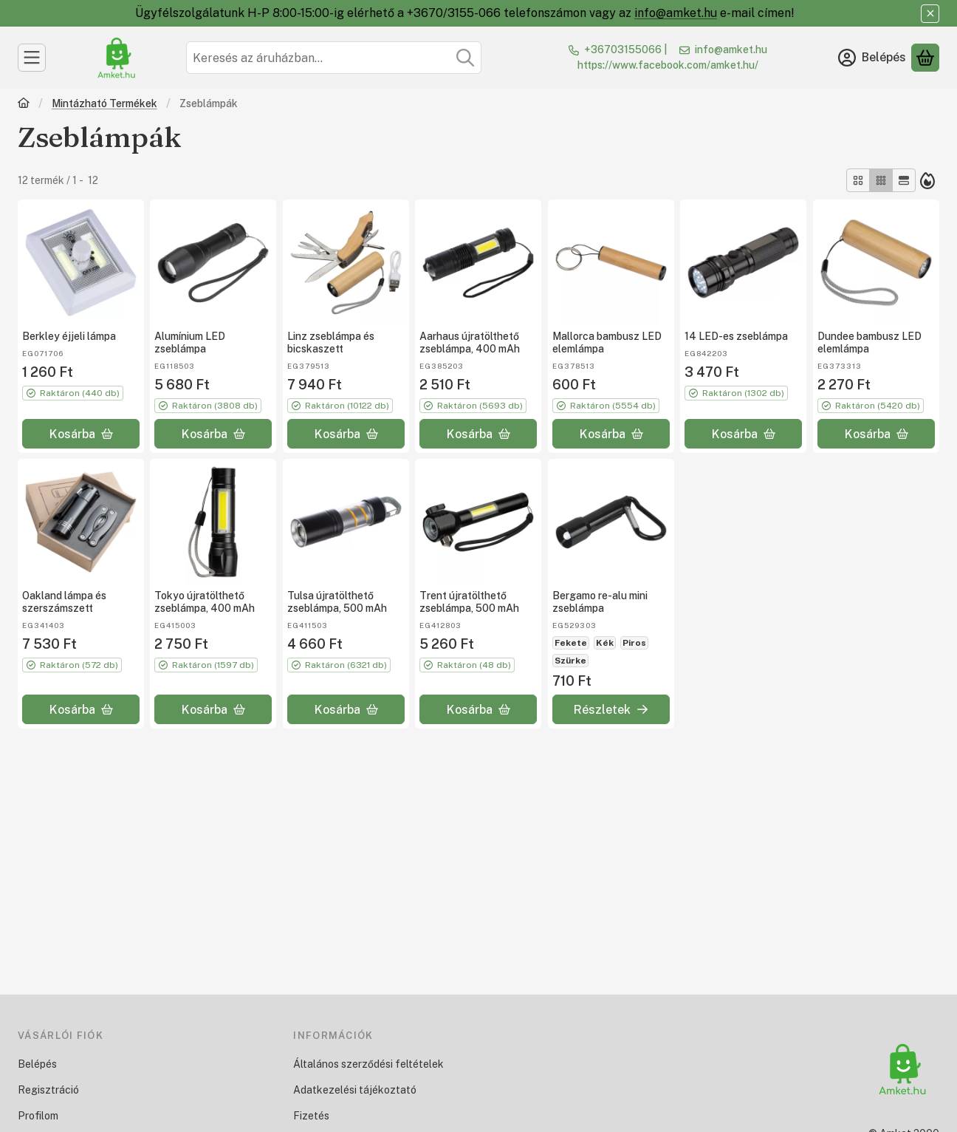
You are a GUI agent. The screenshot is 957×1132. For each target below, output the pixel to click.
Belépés (37, 1064)
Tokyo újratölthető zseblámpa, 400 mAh (204, 602)
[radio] (858, 180)
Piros (634, 643)
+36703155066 (623, 49)
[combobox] (333, 57)
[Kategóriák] (32, 58)
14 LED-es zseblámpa (736, 337)
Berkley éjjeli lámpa (69, 337)
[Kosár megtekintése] (925, 58)
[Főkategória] (24, 105)
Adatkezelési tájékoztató (354, 1090)
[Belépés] (872, 58)
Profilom (38, 1116)
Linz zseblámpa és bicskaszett (330, 343)
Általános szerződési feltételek (368, 1064)
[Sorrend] (927, 180)
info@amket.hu (675, 13)
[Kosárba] (81, 434)
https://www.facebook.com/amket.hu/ (667, 65)
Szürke (570, 660)
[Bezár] (930, 13)
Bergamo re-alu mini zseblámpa (600, 602)
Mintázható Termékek (104, 103)
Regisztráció (48, 1090)
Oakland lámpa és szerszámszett (64, 602)
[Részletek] (611, 709)
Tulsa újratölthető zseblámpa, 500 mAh (337, 602)
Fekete (571, 643)
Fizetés (311, 1116)
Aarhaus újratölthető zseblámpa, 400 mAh (469, 343)
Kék (605, 643)
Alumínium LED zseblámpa (189, 343)
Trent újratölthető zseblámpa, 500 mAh (469, 602)
